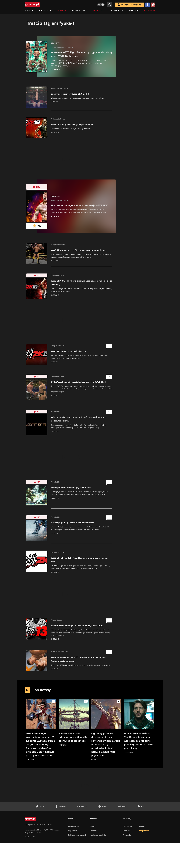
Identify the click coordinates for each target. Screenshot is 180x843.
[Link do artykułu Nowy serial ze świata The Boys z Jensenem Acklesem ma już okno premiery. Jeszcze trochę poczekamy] (139, 726)
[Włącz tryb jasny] (101, 4)
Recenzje (45, 10)
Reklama (93, 830)
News (29, 10)
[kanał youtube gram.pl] (82, 806)
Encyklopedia (116, 11)
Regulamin (72, 830)
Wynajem (134, 11)
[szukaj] (109, 4)
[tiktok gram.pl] (40, 806)
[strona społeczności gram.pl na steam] (122, 806)
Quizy (62, 10)
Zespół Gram (73, 826)
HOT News (127, 826)
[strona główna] (38, 4)
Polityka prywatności (77, 835)
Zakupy (142, 826)
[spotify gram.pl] (102, 806)
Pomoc (93, 826)
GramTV (126, 830)
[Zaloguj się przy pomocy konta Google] (153, 5)
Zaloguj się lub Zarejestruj (131, 4)
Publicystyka (79, 11)
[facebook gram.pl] (60, 806)
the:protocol (144, 830)
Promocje (98, 11)
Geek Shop (149, 11)
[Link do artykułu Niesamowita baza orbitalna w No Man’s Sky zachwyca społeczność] (73, 722)
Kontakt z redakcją (98, 835)
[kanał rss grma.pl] (141, 806)
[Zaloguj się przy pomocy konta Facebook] (147, 5)
